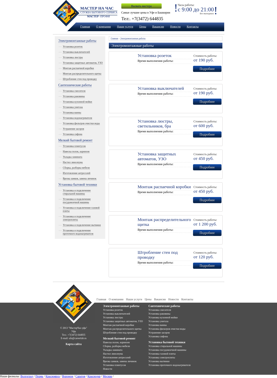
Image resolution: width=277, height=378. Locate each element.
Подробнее (207, 69)
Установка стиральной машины (165, 346)
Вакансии (158, 26)
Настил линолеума (73, 162)
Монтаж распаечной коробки (78, 68)
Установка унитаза (73, 107)
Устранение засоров (73, 128)
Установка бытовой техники (77, 184)
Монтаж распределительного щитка (82, 73)
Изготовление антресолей (76, 173)
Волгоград (26, 376)
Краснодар (94, 376)
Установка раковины (74, 96)
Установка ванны (72, 112)
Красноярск (53, 376)
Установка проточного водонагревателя (170, 365)
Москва (107, 376)
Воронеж (67, 376)
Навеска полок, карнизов (76, 151)
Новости (175, 26)
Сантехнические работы (75, 85)
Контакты (193, 26)
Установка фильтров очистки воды (81, 123)
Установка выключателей (76, 52)
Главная (85, 26)
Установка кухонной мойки (77, 101)
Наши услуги (125, 26)
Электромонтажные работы (77, 41)
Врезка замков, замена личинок (79, 178)
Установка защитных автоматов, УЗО (83, 62)
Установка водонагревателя (77, 118)
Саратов (80, 376)
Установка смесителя (74, 91)
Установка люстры (73, 57)
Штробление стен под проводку (80, 79)
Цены (142, 26)
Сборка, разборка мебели (76, 167)
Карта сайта (74, 344)
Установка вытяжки (159, 361)
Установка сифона (72, 134)
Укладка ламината (72, 157)
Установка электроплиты (162, 357)
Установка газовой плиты (162, 353)
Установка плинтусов (74, 146)
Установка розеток (73, 46)
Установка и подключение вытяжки (82, 225)
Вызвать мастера (141, 6)
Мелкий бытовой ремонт (75, 140)
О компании (103, 26)
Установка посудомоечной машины (167, 350)
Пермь (39, 376)
